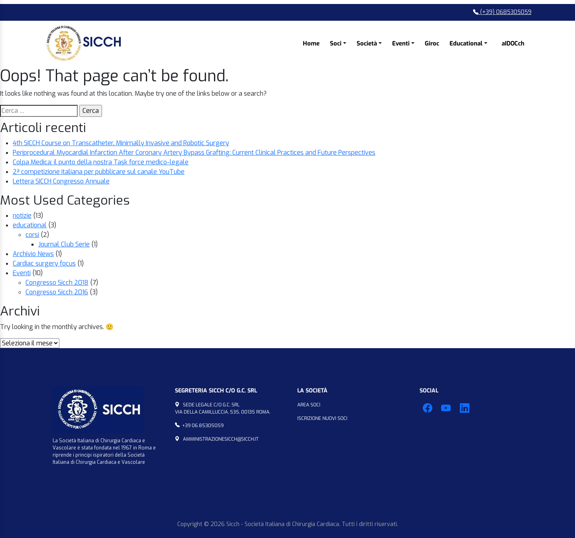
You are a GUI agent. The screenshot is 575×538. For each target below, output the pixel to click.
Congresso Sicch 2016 (57, 292)
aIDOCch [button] (513, 43)
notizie (22, 215)
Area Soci (308, 405)
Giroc (432, 43)
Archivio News (33, 254)
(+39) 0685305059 (502, 12)
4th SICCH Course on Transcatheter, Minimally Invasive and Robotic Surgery (121, 143)
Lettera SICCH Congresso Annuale (61, 181)
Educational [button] (466, 43)
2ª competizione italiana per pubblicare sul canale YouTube (98, 172)
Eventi (22, 273)
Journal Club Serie (64, 244)
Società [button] (367, 43)
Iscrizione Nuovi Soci (322, 418)
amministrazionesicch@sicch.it (221, 439)
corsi (32, 235)
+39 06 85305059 (203, 425)
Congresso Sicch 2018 (57, 282)
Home (311, 43)
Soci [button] (335, 43)
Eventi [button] (401, 43)
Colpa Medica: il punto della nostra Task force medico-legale (100, 162)
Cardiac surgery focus (44, 263)
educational (30, 225)
